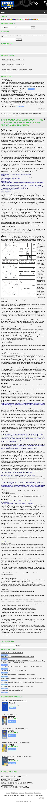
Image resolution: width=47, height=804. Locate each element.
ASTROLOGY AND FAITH (9, 714)
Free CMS (28, 801)
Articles (9, 113)
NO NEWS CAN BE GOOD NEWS (9, 779)
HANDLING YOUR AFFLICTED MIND (12, 690)
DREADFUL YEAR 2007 (7, 785)
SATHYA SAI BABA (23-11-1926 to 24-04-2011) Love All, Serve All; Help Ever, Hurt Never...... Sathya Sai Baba (23, 661)
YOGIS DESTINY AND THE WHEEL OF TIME (14, 728)
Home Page (3, 113)
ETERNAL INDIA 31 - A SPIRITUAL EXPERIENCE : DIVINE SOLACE (22, 682)
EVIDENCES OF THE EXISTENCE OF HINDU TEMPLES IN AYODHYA (22, 666)
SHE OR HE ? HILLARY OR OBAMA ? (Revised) (12, 786)
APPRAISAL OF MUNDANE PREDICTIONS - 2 (12, 775)
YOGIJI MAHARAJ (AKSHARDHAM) (12, 653)
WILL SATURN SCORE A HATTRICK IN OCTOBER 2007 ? (15, 782)
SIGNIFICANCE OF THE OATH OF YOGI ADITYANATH (17, 657)
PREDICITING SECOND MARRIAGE (10, 777)
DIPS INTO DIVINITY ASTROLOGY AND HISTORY (16, 742)
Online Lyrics (19, 801)
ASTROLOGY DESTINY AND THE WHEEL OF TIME (16, 756)
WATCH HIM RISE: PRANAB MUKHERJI (13, 670)
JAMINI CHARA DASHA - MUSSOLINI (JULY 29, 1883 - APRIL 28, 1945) (23, 678)
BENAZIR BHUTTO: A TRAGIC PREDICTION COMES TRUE (15, 783)
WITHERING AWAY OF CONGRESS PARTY (11, 90)
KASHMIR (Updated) (6, 79)
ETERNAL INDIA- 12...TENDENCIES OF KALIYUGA (17, 686)
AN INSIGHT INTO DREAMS (8, 780)
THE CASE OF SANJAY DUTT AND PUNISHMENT (14, 787)
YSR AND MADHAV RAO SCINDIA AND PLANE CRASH (18, 674)
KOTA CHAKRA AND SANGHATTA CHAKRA (14, 701)
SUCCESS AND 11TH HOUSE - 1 (9, 776)
